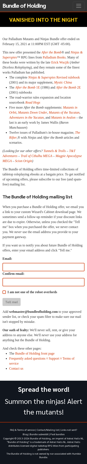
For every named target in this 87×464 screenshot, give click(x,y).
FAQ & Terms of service (22, 429)
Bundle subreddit (39, 434)
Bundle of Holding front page (35, 353)
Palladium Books (54, 57)
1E (27, 87)
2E (68, 87)
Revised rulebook (54, 77)
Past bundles (57, 434)
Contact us (16, 368)
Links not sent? (69, 429)
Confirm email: (13, 273)
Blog (25, 434)
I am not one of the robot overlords (32, 292)
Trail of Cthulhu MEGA (36, 156)
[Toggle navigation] (79, 6)
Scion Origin (23, 161)
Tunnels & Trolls (55, 151)
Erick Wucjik (60, 62)
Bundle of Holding (24, 5)
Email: (7, 258)
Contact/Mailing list (48, 429)
